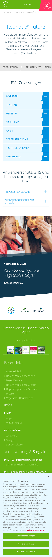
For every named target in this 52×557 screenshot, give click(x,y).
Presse (10, 378)
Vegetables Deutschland (20, 382)
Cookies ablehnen (26, 544)
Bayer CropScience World (20, 360)
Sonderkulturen (15, 429)
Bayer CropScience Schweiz (21, 373)
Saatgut (10, 424)
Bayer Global (13, 356)
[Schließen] (49, 477)
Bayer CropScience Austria (21, 369)
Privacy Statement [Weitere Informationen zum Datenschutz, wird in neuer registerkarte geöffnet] (35, 530)
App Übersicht (27, 325)
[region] (26, 515)
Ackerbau (11, 420)
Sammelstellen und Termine (22, 449)
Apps (9, 403)
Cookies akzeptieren (26, 551)
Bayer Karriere (14, 365)
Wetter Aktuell (14, 407)
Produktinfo (10, 67)
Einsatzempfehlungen (38, 67)
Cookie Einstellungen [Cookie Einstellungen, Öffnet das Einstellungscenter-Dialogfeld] (26, 535)
